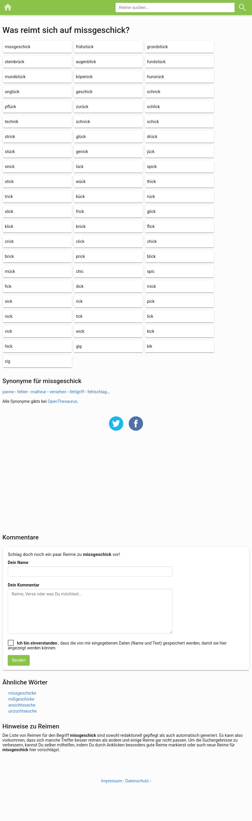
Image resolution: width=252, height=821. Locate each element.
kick (150, 331)
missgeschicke (22, 693)
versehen (57, 391)
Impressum (111, 780)
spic (151, 271)
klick (9, 226)
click (80, 241)
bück (80, 196)
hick (9, 346)
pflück (10, 106)
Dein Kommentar (23, 585)
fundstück (156, 61)
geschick (84, 91)
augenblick (86, 61)
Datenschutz (137, 780)
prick (80, 256)
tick (79, 316)
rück (151, 196)
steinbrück (14, 61)
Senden (19, 660)
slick (9, 211)
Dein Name (18, 562)
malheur (38, 391)
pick (151, 301)
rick (79, 301)
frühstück (84, 46)
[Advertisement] (126, 486)
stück (10, 151)
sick (8, 301)
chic (80, 271)
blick (151, 256)
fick (8, 286)
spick (152, 166)
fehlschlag (97, 391)
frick (80, 211)
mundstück (15, 76)
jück (151, 151)
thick (151, 181)
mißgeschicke (21, 699)
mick (151, 286)
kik (149, 346)
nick (9, 316)
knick (81, 226)
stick (9, 181)
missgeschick (18, 46)
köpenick (84, 76)
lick (150, 316)
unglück (12, 91)
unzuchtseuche (22, 711)
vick (8, 331)
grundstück (157, 46)
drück (152, 136)
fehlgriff (76, 391)
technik (11, 121)
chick (152, 241)
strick (10, 136)
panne (8, 391)
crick (9, 241)
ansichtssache (21, 705)
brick (9, 256)
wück (81, 181)
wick (80, 331)
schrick (153, 91)
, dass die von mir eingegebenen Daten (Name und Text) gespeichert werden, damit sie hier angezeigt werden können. (117, 645)
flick (151, 226)
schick (153, 121)
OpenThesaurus (62, 401)
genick (82, 151)
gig (78, 346)
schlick (153, 106)
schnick (83, 121)
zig (7, 361)
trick (9, 196)
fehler (22, 391)
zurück (82, 106)
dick (80, 286)
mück (10, 271)
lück (80, 166)
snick (10, 166)
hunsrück (155, 76)
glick (151, 211)
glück (81, 136)
